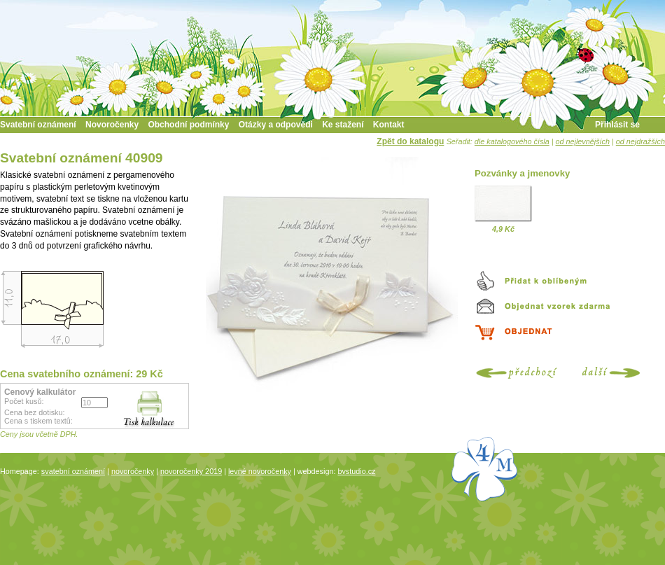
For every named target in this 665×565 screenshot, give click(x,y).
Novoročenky (112, 125)
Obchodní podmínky (188, 125)
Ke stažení (342, 125)
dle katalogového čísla (512, 141)
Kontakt (389, 125)
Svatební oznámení (38, 125)
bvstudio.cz (356, 471)
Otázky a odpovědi (276, 125)
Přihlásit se (617, 125)
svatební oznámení (73, 471)
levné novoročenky (259, 471)
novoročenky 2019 (191, 471)
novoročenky (132, 471)
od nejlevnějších (583, 141)
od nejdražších (640, 141)
